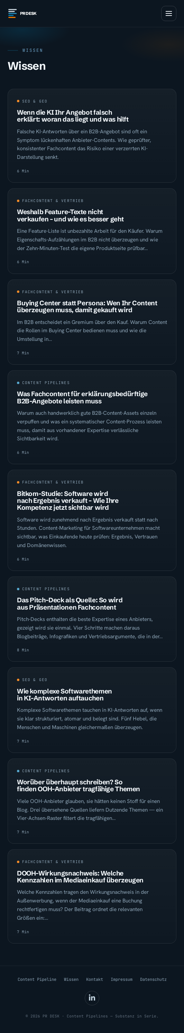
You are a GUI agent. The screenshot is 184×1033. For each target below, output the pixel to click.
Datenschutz (153, 979)
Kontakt (94, 979)
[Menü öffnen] (168, 13)
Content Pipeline (37, 979)
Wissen (71, 979)
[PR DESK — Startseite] (25, 13)
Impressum (121, 979)
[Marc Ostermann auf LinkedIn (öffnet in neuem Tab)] (92, 998)
